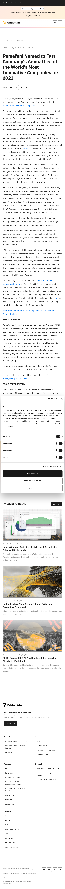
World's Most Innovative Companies (19, 105)
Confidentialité (14, 873)
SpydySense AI (16, 3)
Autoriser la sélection (32, 481)
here (56, 298)
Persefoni (6, 3)
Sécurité (5, 873)
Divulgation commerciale (28, 873)
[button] (32, 15)
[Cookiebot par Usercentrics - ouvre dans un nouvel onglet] (47, 399)
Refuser (32, 488)
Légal (32, 869)
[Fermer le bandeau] (61, 399)
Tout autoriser (32, 473)
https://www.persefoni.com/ (15, 378)
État (4, 877)
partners (26, 148)
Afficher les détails (50, 466)
